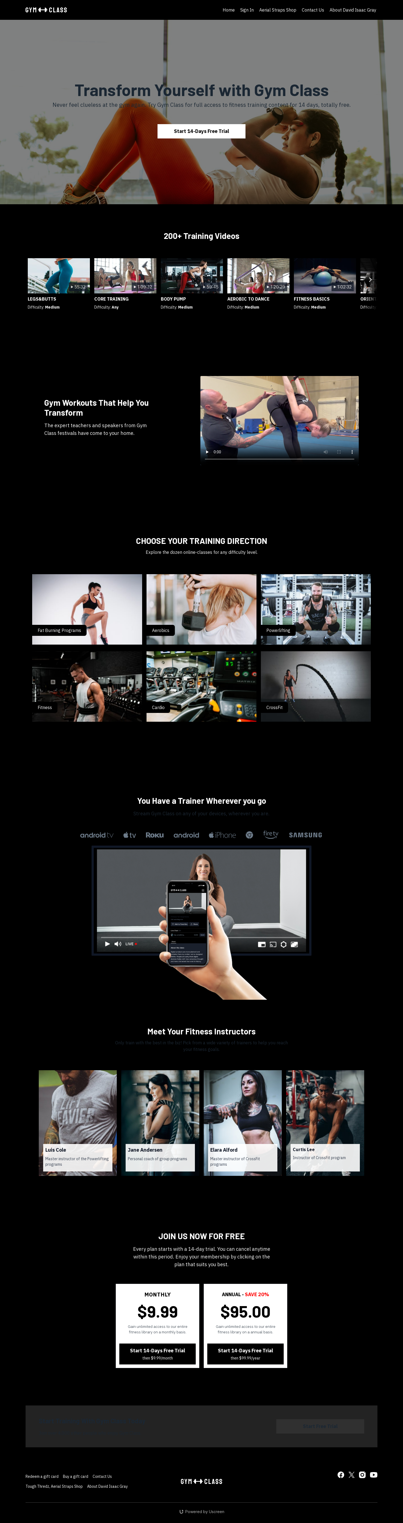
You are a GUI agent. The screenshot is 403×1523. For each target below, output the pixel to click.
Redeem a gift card (42, 1476)
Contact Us (313, 10)
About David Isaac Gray (353, 10)
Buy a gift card (75, 1476)
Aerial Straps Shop (277, 10)
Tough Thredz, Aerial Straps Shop (54, 1486)
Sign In (247, 10)
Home (229, 10)
